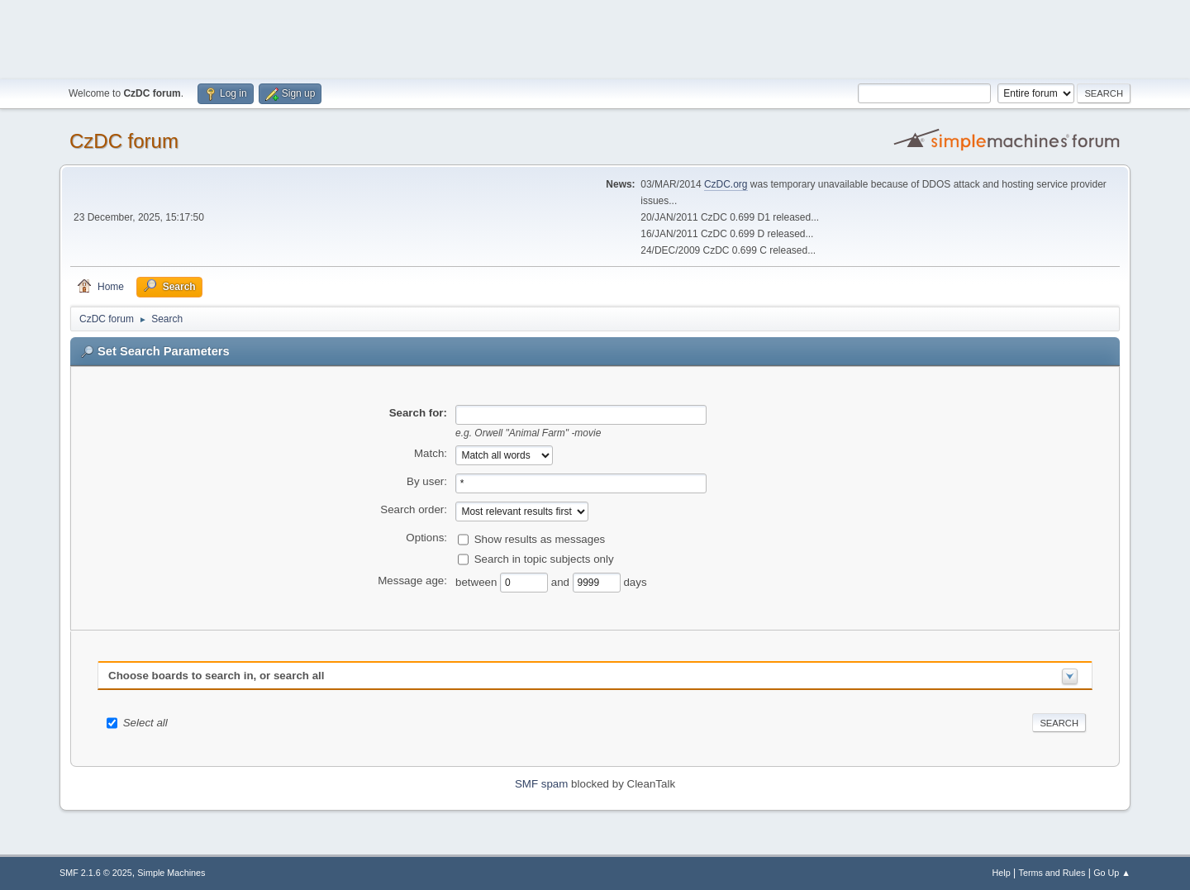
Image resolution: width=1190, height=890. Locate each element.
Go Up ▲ (1111, 873)
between (477, 581)
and (562, 581)
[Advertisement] (595, 37)
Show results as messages (540, 538)
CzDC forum (123, 141)
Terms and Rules (1052, 873)
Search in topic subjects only (544, 558)
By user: (427, 481)
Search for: (418, 413)
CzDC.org (726, 184)
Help (1001, 873)
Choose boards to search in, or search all (216, 675)
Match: (430, 453)
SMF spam (541, 784)
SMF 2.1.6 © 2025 (96, 873)
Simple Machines (171, 873)
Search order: (413, 509)
